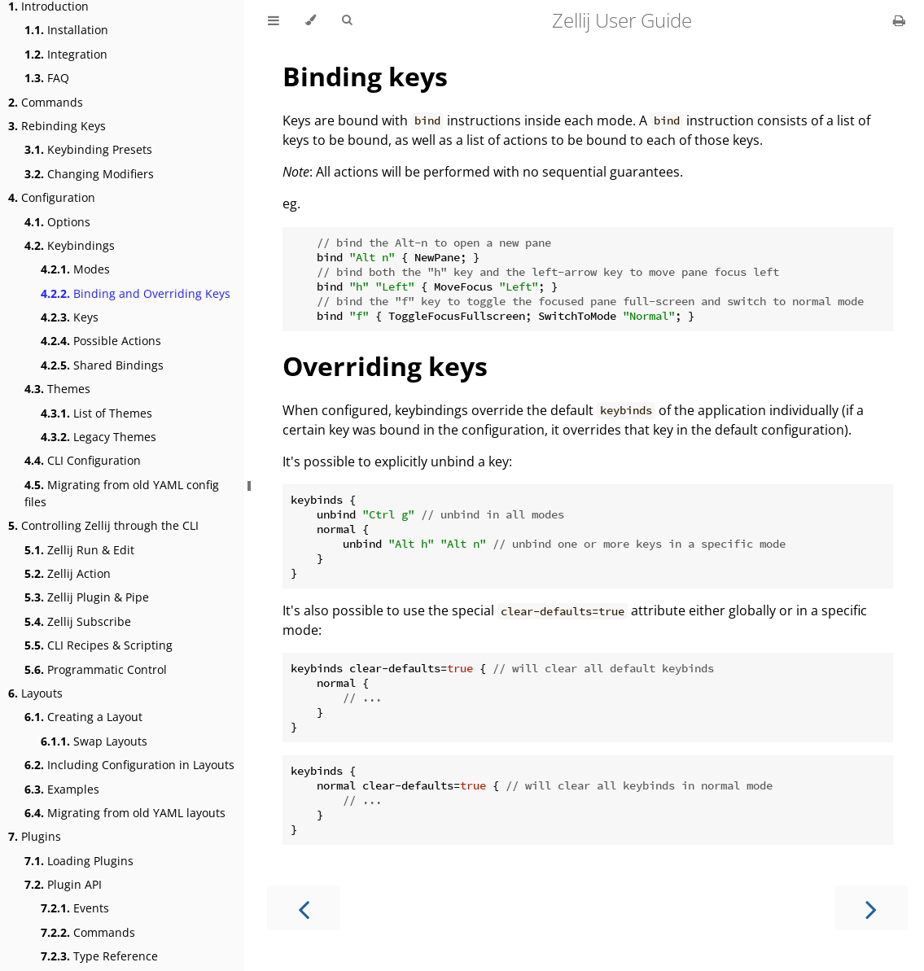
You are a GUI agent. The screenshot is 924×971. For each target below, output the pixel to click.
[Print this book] (899, 20)
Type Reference (99, 956)
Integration (65, 54)
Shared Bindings (102, 365)
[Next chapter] (871, 908)
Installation (66, 29)
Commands (45, 102)
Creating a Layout (83, 716)
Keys (70, 317)
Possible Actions (101, 340)
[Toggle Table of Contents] (273, 20)
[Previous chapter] (303, 908)
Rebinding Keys (57, 125)
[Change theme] (310, 20)
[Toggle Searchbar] (347, 20)
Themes (57, 388)
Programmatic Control (95, 669)
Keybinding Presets (88, 149)
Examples (61, 789)
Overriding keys (385, 365)
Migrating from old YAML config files (121, 493)
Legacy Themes (98, 436)
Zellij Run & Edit (79, 550)
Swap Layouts (94, 741)
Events (75, 908)
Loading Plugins (79, 860)
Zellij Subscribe (77, 621)
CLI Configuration (82, 460)
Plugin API (63, 884)
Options (57, 222)
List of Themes (96, 413)
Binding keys (365, 76)
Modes (75, 269)
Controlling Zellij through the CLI (103, 525)
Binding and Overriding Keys (135, 293)
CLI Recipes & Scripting (98, 645)
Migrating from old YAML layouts (125, 812)
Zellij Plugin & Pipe (86, 597)
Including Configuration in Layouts (129, 764)
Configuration (51, 197)
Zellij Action (67, 573)
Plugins (34, 836)
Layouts (35, 693)
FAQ (46, 77)
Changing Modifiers (89, 174)
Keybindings (69, 245)
